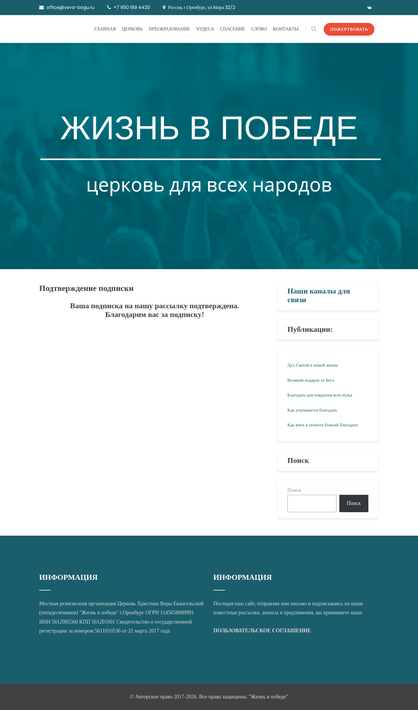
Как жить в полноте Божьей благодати (322, 425)
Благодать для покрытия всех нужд (319, 395)
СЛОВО (259, 29)
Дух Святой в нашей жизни (312, 365)
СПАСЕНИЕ (232, 29)
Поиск (294, 490)
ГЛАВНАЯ (105, 29)
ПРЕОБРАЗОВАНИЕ (169, 29)
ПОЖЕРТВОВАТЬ (349, 29)
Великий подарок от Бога (310, 380)
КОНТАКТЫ (285, 29)
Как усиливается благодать (312, 410)
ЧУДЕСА (205, 29)
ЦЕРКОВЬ (132, 29)
